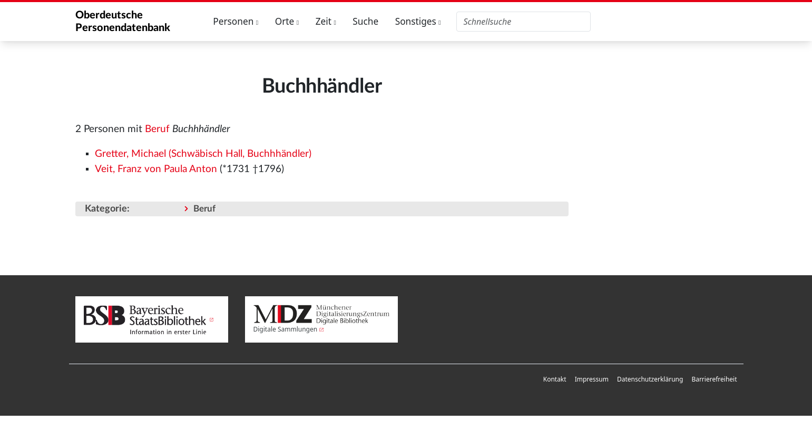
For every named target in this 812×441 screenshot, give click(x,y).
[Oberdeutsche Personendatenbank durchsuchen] (523, 22)
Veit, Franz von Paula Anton (156, 169)
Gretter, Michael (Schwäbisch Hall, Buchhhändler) (203, 154)
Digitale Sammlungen (285, 329)
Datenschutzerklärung (650, 379)
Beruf (157, 129)
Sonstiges (418, 21)
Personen (235, 21)
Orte (287, 21)
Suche (365, 21)
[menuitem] (554, 379)
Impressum (592, 379)
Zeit (326, 21)
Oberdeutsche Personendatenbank (122, 21)
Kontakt (554, 379)
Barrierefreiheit (714, 379)
